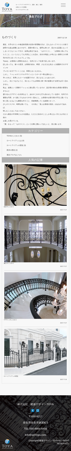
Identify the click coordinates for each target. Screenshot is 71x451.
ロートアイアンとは (14, 141)
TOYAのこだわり (13, 136)
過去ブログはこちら (14, 155)
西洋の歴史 (11, 150)
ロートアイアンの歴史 (15, 145)
